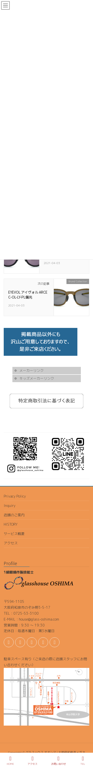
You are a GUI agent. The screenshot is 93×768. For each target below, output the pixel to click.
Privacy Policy (15, 496)
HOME (10, 761)
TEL (82, 761)
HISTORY (11, 524)
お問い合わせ (58, 761)
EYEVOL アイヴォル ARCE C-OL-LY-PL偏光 (27, 295)
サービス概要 (14, 533)
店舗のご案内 (14, 515)
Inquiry (9, 505)
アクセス (11, 543)
